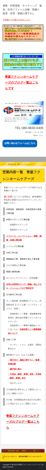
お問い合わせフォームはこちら (19, 143)
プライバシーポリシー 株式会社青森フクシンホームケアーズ (22, 457)
